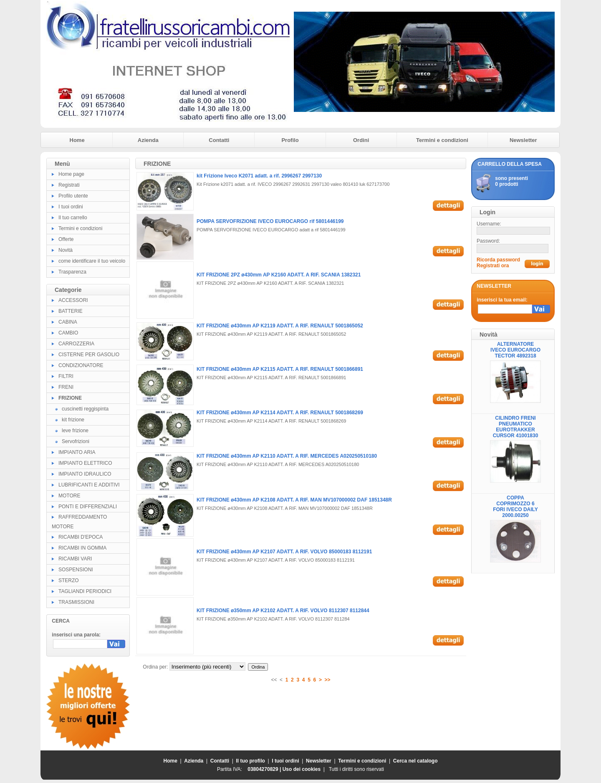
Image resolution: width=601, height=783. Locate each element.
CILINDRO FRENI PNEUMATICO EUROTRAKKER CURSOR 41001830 (515, 426)
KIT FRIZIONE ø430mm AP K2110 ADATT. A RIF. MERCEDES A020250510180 (287, 456)
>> (328, 680)
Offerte (65, 239)
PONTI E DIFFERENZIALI (87, 506)
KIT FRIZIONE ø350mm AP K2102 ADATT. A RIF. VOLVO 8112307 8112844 (283, 610)
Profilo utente (73, 196)
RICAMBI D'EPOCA (80, 537)
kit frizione (73, 420)
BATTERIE (70, 311)
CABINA (67, 322)
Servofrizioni (75, 441)
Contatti (219, 140)
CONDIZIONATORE (81, 365)
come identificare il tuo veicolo (91, 261)
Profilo (289, 140)
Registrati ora (493, 266)
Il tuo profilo (250, 761)
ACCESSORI (73, 300)
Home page (71, 174)
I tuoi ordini (70, 207)
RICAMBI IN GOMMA (82, 548)
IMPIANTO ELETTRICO (85, 463)
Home (77, 140)
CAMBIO (68, 333)
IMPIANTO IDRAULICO (84, 474)
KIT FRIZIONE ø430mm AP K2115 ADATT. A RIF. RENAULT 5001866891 (280, 369)
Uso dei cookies (302, 769)
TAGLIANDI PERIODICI (84, 591)
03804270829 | (264, 769)
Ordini (361, 140)
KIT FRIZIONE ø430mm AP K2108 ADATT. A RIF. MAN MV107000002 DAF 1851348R (294, 500)
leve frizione (75, 430)
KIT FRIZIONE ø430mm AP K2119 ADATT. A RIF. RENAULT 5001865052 (280, 326)
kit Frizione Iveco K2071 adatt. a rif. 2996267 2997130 (259, 176)
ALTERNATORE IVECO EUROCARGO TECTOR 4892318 (515, 350)
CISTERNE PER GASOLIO (88, 354)
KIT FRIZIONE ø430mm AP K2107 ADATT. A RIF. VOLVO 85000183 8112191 (284, 552)
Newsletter (523, 140)
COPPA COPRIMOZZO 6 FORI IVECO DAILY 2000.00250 (515, 506)
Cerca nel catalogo (415, 761)
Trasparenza (72, 272)
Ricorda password (498, 260)
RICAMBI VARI (75, 559)
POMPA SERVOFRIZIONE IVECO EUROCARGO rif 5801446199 (270, 221)
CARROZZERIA (76, 344)
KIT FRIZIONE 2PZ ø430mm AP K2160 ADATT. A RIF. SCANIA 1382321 (279, 275)
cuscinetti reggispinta (85, 409)
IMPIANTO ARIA (76, 452)
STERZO (68, 580)
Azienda (148, 140)
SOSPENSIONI (75, 570)
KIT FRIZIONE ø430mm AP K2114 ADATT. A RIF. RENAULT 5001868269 (280, 413)
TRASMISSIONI (76, 602)
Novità (65, 250)
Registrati (69, 185)
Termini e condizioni (442, 140)
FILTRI (65, 376)
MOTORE (69, 496)
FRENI (65, 387)
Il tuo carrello (72, 217)
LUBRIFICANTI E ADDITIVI (89, 485)
